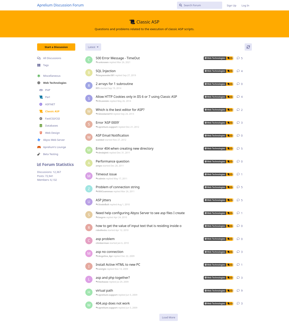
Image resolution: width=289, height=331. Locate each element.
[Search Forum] (199, 5)
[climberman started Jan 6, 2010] (89, 240)
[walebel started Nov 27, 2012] (89, 137)
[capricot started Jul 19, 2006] (89, 59)
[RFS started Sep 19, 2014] (89, 85)
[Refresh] (248, 47)
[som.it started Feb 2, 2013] (89, 98)
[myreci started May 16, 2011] (89, 176)
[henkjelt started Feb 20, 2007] (89, 292)
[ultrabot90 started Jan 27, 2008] (89, 201)
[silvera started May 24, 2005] (89, 214)
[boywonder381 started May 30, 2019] (89, 72)
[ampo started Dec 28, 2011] (89, 163)
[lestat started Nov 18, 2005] (89, 279)
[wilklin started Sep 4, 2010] (89, 111)
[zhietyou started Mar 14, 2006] (89, 188)
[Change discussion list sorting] (93, 47)
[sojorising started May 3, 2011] (89, 124)
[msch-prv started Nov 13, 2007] (89, 150)
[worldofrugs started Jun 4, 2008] (89, 305)
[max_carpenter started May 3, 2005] (89, 253)
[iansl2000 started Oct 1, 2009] (89, 266)
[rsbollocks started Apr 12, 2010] (89, 227)
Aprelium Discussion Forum (60, 5)
